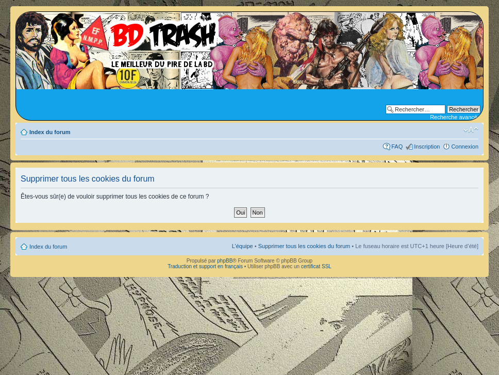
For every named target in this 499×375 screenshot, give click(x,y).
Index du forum (49, 132)
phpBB (224, 261)
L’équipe (242, 246)
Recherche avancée (455, 117)
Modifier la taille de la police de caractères (470, 130)
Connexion (464, 146)
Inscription (427, 146)
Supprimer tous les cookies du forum (304, 246)
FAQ (397, 146)
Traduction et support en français (205, 266)
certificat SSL (316, 266)
